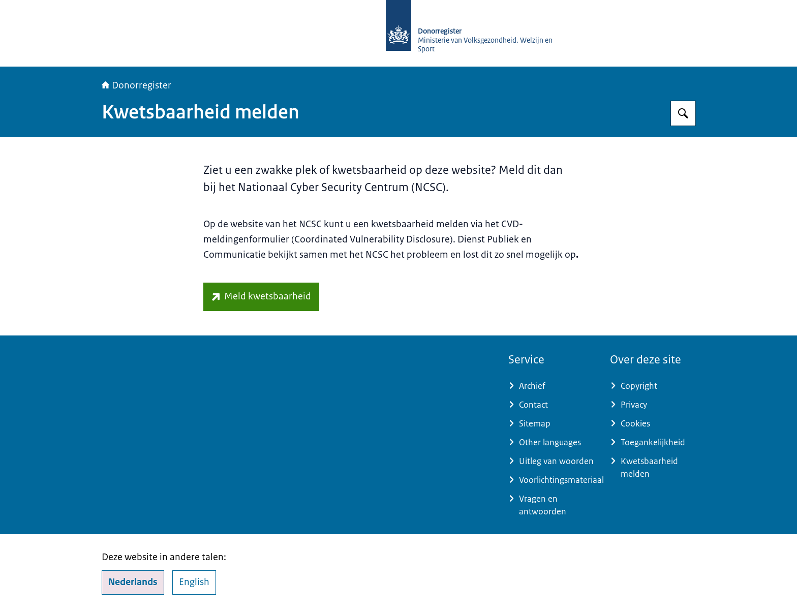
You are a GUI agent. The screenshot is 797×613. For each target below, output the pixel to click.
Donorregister (136, 85)
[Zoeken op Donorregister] (683, 113)
